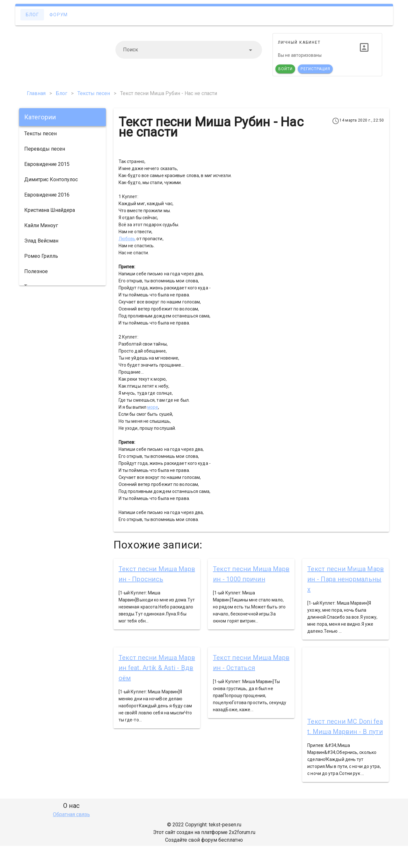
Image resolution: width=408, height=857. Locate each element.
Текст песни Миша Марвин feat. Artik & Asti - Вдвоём (157, 668)
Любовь (127, 238)
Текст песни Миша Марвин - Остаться (251, 663)
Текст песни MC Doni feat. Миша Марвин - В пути (345, 726)
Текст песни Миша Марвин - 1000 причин (251, 574)
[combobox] (188, 50)
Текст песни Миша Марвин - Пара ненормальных (345, 579)
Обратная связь (71, 814)
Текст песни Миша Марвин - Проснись (157, 574)
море (152, 407)
